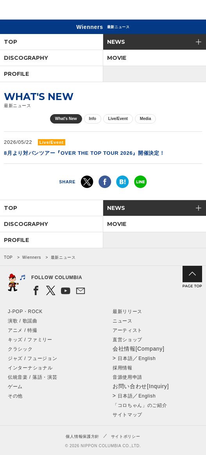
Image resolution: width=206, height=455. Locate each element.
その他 (15, 396)
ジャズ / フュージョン (32, 358)
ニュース (123, 321)
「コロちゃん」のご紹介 (140, 405)
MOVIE (116, 57)
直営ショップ (127, 339)
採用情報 (123, 368)
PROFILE (16, 73)
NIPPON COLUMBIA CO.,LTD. (43, 10)
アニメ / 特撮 (23, 330)
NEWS (116, 41)
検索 (173, 11)
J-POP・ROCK (25, 311)
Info (92, 118)
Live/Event (118, 118)
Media (145, 118)
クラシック (20, 349)
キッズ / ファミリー (30, 339)
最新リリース (127, 311)
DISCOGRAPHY (26, 57)
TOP (10, 41)
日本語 (125, 358)
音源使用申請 (127, 377)
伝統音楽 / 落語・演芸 (32, 377)
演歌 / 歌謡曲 (23, 321)
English (147, 358)
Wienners (31, 257)
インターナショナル (30, 368)
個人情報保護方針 (82, 436)
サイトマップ (127, 414)
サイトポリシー (125, 436)
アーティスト (127, 330)
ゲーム (15, 386)
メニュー (193, 11)
